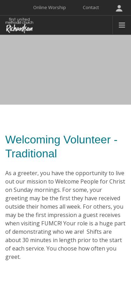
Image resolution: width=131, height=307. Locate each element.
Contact (91, 7)
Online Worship (49, 7)
